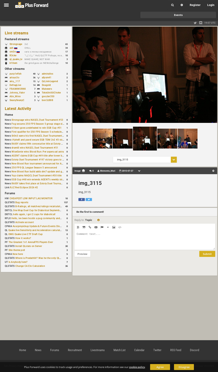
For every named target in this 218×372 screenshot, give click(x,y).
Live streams (16, 33)
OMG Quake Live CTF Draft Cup (25, 234)
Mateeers (47, 88)
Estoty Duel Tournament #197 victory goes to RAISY (40, 159)
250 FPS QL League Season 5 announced (34, 167)
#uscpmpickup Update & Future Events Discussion (40, 226)
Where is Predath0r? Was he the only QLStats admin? (44, 258)
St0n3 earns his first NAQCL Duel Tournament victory (41, 135)
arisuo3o (14, 77)
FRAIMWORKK (18, 88)
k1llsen (14, 63)
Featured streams (17, 39)
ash (13, 48)
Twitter (157, 350)
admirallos (47, 73)
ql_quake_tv (16, 59)
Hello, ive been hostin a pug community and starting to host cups (47, 218)
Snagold (46, 85)
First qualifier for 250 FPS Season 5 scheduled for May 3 (43, 131)
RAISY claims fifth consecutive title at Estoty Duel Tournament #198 (49, 143)
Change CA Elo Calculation (30, 266)
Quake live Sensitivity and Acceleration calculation (36, 230)
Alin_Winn (15, 96)
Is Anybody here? (18, 262)
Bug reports (21, 202)
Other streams (15, 69)
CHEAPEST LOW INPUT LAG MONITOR (31, 198)
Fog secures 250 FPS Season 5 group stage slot (38, 123)
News (38, 350)
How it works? (23, 238)
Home (9, 115)
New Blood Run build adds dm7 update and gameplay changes (46, 171)
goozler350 (48, 96)
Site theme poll (17, 250)
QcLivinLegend (50, 81)
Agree (160, 367)
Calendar (139, 350)
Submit (207, 257)
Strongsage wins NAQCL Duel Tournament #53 (37, 119)
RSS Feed (175, 350)
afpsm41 (47, 77)
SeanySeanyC (17, 100)
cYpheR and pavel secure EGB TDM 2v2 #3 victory (39, 139)
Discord (194, 350)
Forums (10, 193)
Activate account (24, 222)
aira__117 (15, 81)
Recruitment (75, 350)
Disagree (184, 367)
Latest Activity (18, 108)
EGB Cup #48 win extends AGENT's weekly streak (39, 179)
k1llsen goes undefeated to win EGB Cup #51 (37, 127)
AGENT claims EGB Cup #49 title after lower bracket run (42, 155)
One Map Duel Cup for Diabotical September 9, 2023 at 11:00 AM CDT (51, 210)
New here (18, 254)
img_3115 (90, 183)
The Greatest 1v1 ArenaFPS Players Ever (31, 242)
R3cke (13, 55)
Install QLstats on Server (28, 246)
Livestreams (98, 350)
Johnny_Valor (17, 92)
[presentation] (104, 269)
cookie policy (137, 367)
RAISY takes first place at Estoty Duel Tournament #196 (42, 183)
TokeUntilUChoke (51, 92)
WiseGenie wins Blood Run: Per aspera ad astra (38, 151)
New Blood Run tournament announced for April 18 (40, 163)
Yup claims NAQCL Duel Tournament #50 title (37, 175)
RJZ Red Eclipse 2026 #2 (24, 187)
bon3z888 (47, 100)
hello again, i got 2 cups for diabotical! (34, 214)
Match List (119, 350)
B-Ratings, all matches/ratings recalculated (39, 206)
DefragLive (15, 85)
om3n (15, 51)
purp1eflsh (16, 73)
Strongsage (16, 44)
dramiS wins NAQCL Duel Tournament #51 (35, 147)
